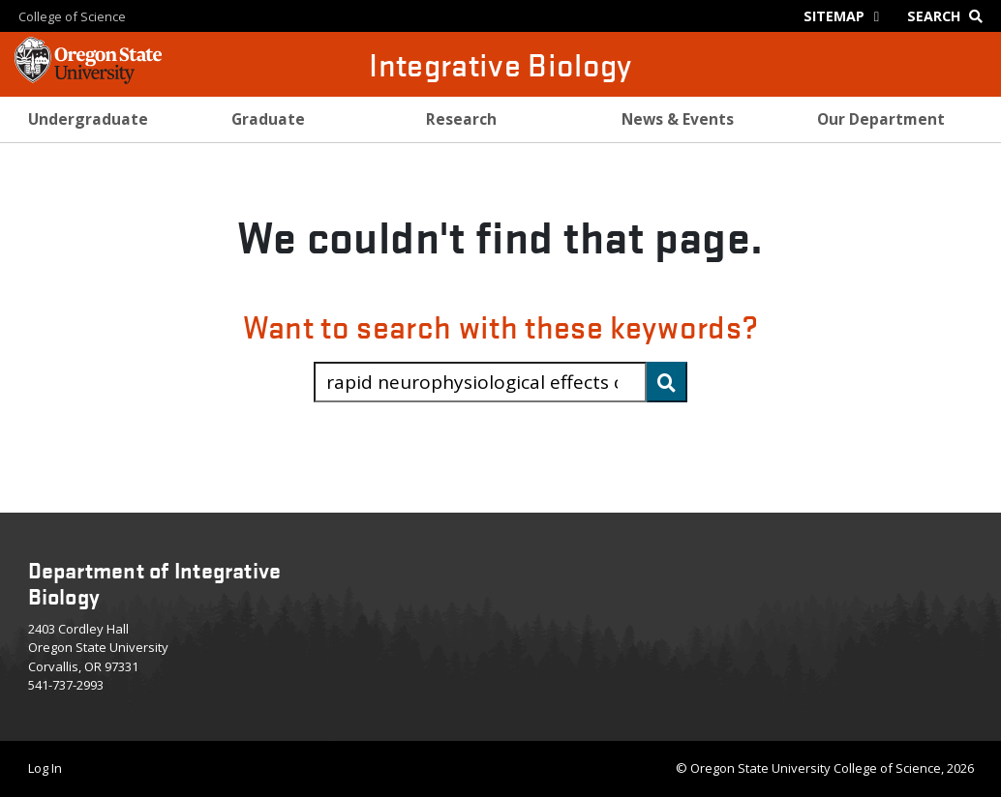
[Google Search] (949, 16)
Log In (45, 768)
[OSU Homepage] (88, 77)
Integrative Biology (500, 64)
